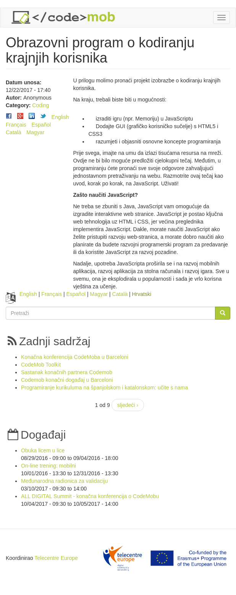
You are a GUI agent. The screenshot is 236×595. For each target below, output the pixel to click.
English (60, 117)
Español (41, 125)
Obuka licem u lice (43, 450)
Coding (40, 105)
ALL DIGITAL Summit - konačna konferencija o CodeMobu (90, 496)
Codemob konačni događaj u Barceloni (67, 380)
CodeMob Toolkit (41, 365)
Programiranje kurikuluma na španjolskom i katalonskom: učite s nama (104, 387)
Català (13, 132)
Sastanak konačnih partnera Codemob (66, 372)
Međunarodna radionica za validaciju (64, 481)
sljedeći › (127, 405)
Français (16, 125)
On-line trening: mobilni (48, 466)
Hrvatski (141, 294)
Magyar (35, 132)
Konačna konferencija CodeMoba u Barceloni (74, 357)
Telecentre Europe (56, 558)
